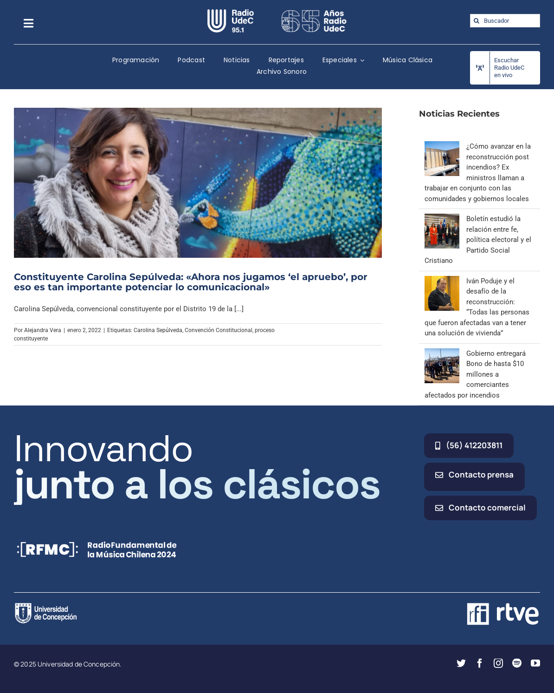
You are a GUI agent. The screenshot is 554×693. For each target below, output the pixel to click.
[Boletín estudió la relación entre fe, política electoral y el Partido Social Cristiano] (442, 219)
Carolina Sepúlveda (158, 330)
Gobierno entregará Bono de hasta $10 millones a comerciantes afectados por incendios (475, 374)
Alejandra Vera (42, 330)
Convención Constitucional (218, 330)
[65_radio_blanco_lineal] (314, 12)
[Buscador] (505, 20)
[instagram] (498, 663)
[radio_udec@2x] (230, 12)
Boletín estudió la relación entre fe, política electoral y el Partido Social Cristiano (478, 240)
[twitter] (461, 663)
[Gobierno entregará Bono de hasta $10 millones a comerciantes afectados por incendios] (442, 353)
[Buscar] (476, 20)
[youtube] (535, 663)
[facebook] (479, 663)
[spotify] (517, 663)
